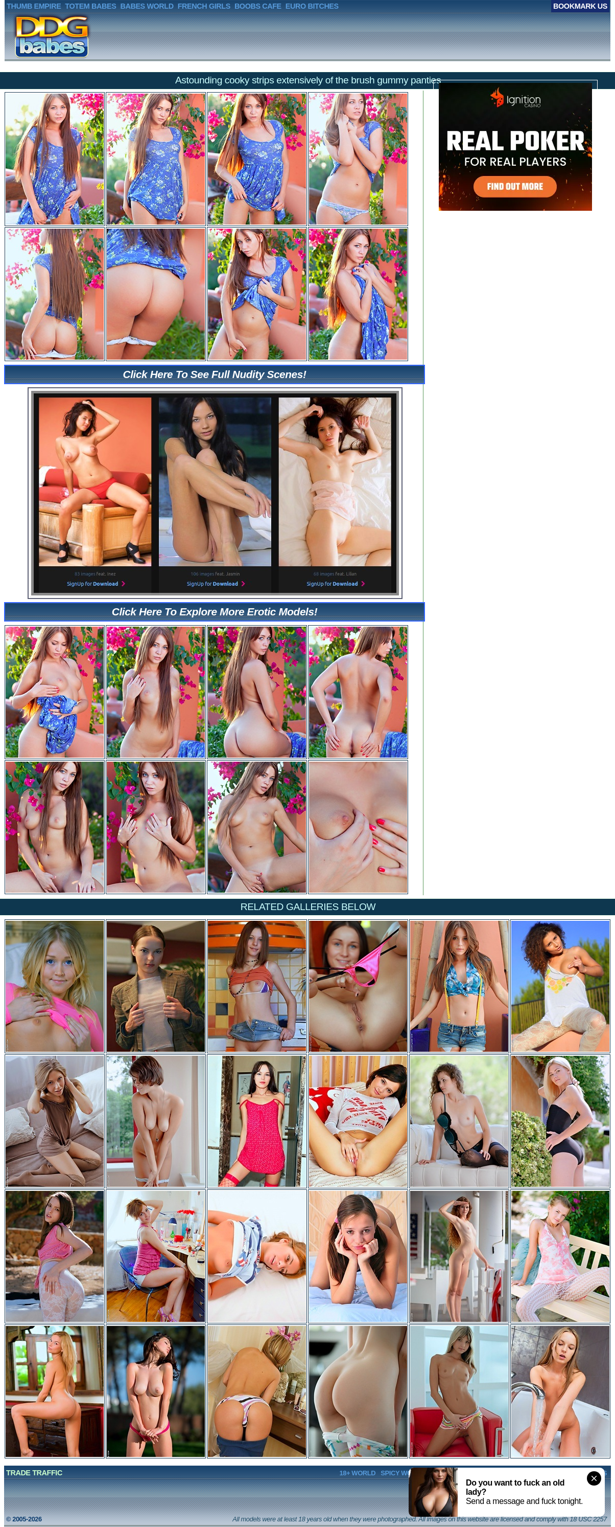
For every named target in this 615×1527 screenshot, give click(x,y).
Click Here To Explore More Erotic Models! (214, 611)
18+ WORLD (357, 1473)
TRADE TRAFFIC (34, 1473)
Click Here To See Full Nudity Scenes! (214, 374)
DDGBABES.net (36, 36)
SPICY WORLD (403, 1473)
